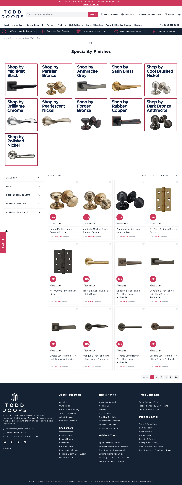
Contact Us (104, 406)
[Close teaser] (6, 231)
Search (93, 14)
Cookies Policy (145, 435)
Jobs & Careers (66, 417)
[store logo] (12, 14)
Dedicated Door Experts (58, 31)
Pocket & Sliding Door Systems (118, 25)
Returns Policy (145, 428)
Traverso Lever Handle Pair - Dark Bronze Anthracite (128, 359)
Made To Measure (76, 25)
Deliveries (103, 409)
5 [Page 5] (170, 377)
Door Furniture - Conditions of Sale (155, 450)
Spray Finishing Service (109, 443)
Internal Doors (18, 25)
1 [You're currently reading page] (152, 377)
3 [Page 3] (161, 377)
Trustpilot (91, 43)
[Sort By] (169, 175)
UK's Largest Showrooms (94, 31)
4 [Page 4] (166, 377)
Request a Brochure (68, 421)
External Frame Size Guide (111, 454)
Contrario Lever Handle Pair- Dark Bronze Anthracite (162, 294)
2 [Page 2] (156, 377)
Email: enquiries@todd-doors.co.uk (20, 436)
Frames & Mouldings (94, 25)
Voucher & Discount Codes (151, 446)
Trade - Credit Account (149, 409)
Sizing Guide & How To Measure (113, 446)
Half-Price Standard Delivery (22, 31)
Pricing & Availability (148, 443)
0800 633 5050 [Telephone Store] (169, 25)
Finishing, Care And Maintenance (114, 458)
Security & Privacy (147, 439)
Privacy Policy (145, 431)
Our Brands (64, 406)
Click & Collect (105, 413)
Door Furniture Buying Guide (112, 450)
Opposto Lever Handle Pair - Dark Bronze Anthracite (128, 294)
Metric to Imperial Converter (112, 461)
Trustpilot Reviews (67, 413)
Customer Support (107, 402)
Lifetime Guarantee (166, 31)
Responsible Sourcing (69, 409)
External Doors (33, 25)
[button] (3, 242)
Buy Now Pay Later (108, 417)
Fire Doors (62, 25)
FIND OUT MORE (91, 4)
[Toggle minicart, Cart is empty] (179, 14)
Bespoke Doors (66, 446)
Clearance (138, 25)
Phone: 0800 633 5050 (15, 432)
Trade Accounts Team (149, 402)
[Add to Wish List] (76, 182)
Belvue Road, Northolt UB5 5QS (19, 429)
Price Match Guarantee (130, 31)
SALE (6, 25)
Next (176, 377)
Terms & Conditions (148, 424)
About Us (63, 402)
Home (5, 38)
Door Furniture (48, 25)
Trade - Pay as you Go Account (153, 406)
